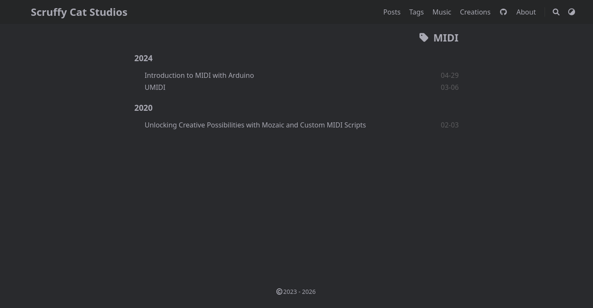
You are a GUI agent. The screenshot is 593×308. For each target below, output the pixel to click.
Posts (392, 12)
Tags (417, 12)
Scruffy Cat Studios (79, 12)
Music (442, 12)
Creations (476, 12)
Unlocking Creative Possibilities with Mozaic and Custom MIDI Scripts (255, 125)
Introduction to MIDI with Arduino (199, 75)
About (527, 12)
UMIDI (154, 87)
